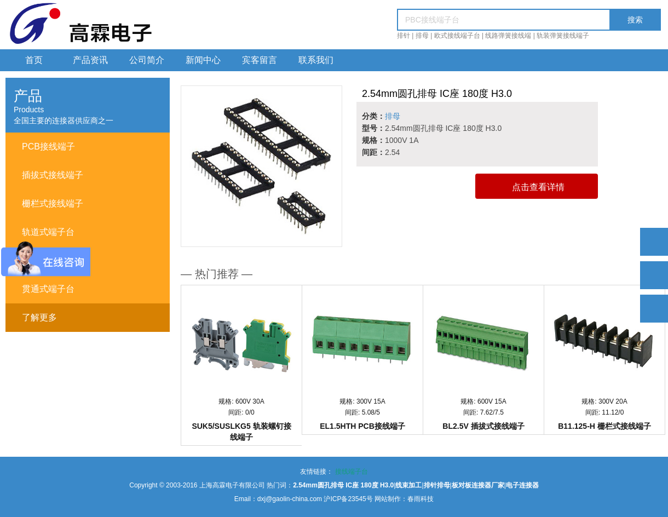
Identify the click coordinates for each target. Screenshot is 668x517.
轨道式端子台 (48, 232)
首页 (34, 60)
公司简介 (146, 60)
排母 (422, 35)
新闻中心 (203, 60)
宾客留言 (259, 60)
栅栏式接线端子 (52, 203)
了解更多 (39, 317)
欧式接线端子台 (457, 35)
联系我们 (315, 60)
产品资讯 (90, 60)
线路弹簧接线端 (508, 35)
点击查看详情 (538, 187)
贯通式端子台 (48, 289)
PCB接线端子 (48, 146)
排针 (403, 35)
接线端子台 (351, 471)
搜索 (635, 19)
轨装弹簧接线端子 (563, 35)
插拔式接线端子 (52, 175)
